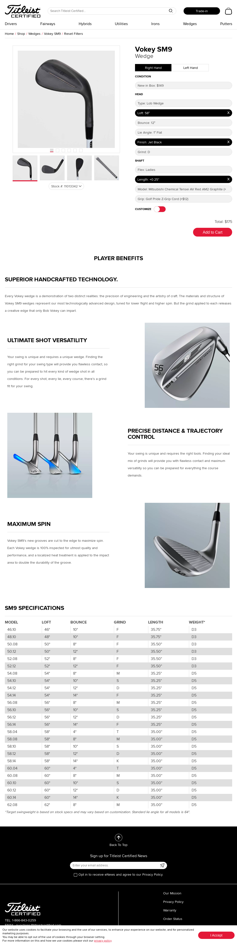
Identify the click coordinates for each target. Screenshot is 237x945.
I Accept (216, 935)
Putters (226, 23)
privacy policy (102, 941)
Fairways (47, 23)
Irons (155, 23)
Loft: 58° (143, 113)
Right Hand (153, 68)
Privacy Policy (173, 902)
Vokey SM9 (52, 34)
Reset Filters (73, 34)
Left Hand (190, 68)
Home (9, 34)
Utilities (121, 23)
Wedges (190, 23)
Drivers (11, 23)
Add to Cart (212, 232)
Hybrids (85, 23)
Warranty (169, 910)
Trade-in (202, 11)
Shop (21, 34)
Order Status (172, 919)
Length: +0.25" (148, 179)
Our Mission (172, 893)
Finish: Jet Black (149, 142)
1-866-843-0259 (24, 920)
